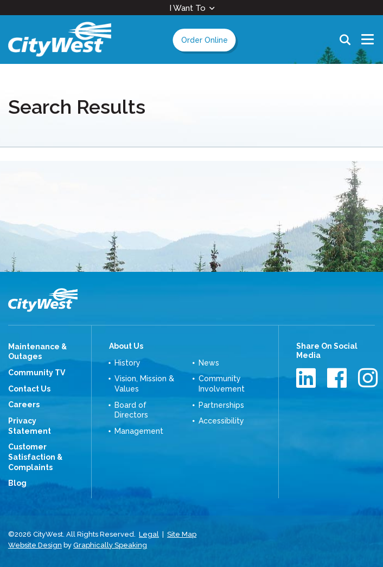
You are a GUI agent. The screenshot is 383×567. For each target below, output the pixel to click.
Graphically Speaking (110, 545)
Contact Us (29, 388)
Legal (149, 534)
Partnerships (221, 405)
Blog (17, 483)
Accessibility (221, 420)
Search (345, 39)
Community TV (36, 372)
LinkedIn (307, 378)
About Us (126, 346)
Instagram (369, 378)
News (209, 363)
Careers (24, 404)
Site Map (181, 534)
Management (138, 431)
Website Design (35, 545)
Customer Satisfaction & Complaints (35, 456)
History (127, 363)
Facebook (338, 378)
